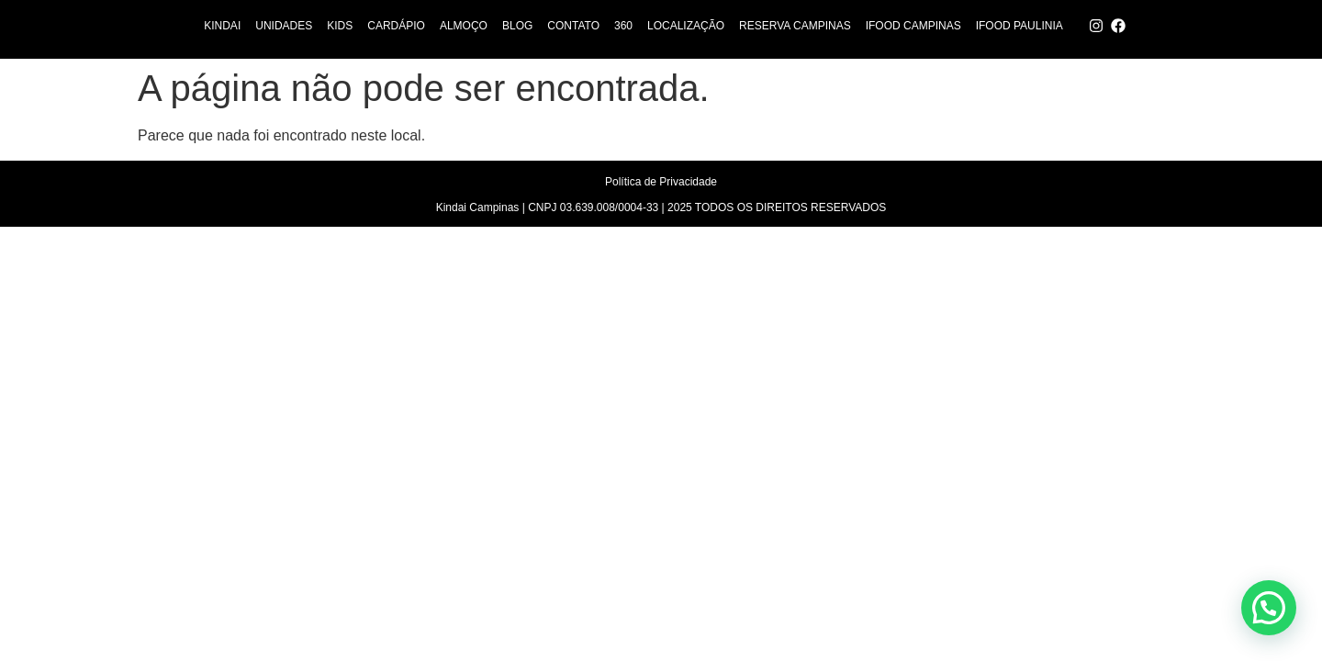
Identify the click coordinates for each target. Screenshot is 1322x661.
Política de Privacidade (661, 181)
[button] (1268, 607)
